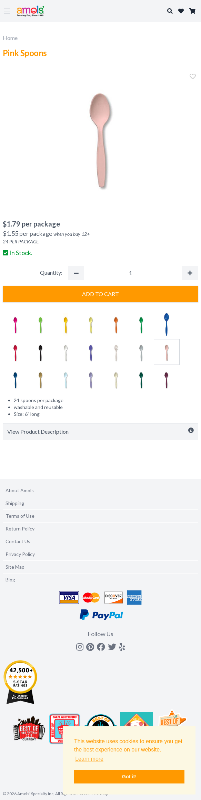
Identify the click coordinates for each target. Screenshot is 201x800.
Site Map (15, 567)
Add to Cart (100, 294)
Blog (10, 579)
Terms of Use (20, 516)
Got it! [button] (129, 776)
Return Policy (20, 528)
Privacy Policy (20, 554)
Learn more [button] (89, 759)
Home (10, 37)
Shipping (15, 503)
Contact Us (18, 541)
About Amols (20, 490)
